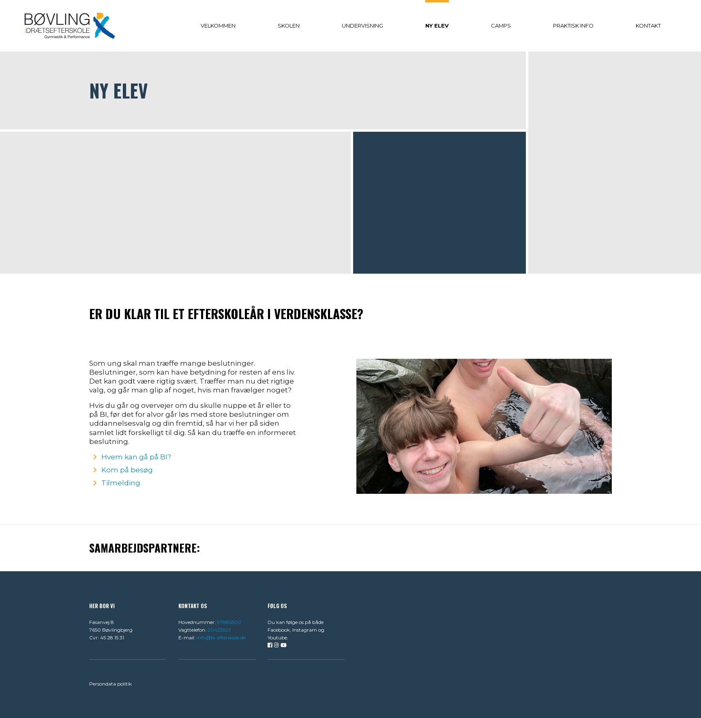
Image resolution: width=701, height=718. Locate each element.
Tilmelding (120, 483)
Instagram (304, 630)
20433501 (219, 630)
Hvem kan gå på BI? (136, 457)
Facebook (279, 630)
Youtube (277, 637)
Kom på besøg (127, 470)
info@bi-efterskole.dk (221, 637)
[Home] (69, 25)
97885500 (229, 622)
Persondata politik (110, 684)
